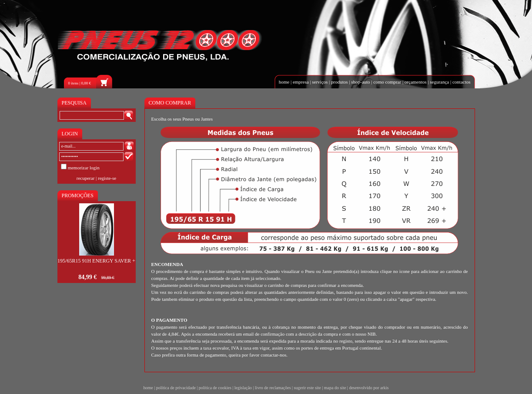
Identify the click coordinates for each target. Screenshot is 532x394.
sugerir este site (307, 387)
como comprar (387, 81)
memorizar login (84, 167)
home (284, 81)
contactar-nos (273, 354)
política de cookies (215, 387)
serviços (320, 81)
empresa (301, 81)
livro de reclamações (273, 387)
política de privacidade (176, 387)
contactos (461, 81)
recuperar (86, 178)
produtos (339, 81)
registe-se (107, 178)
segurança (439, 81)
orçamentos (416, 81)
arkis (384, 387)
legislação (243, 387)
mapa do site (335, 387)
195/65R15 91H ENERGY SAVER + (96, 261)
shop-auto (360, 81)
